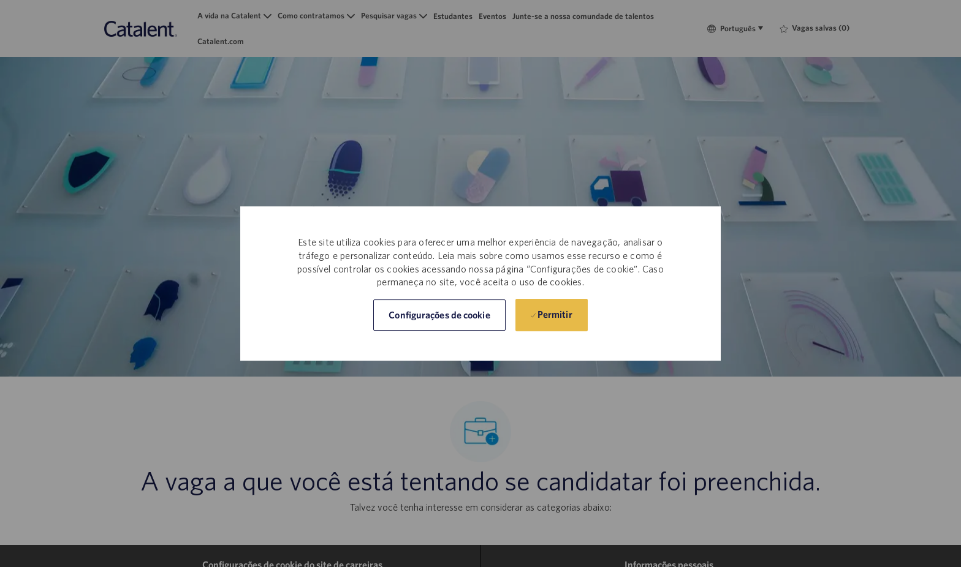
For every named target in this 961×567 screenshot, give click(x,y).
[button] (439, 315)
